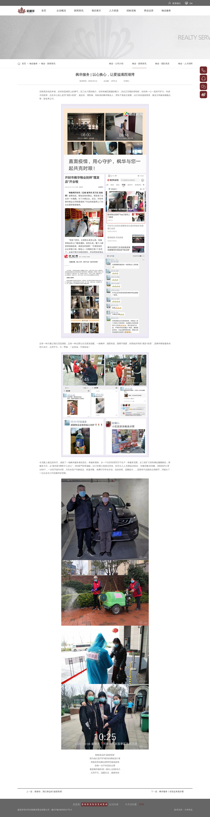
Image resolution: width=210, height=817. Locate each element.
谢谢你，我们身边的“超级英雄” (48, 791)
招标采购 (131, 10)
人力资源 (113, 10)
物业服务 (166, 10)
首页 (43, 10)
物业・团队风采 (162, 63)
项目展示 (96, 10)
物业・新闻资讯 (48, 63)
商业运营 (148, 10)
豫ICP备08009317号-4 (61, 810)
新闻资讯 (78, 10)
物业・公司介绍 (116, 63)
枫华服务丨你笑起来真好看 (171, 791)
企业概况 (61, 10)
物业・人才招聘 (185, 63)
